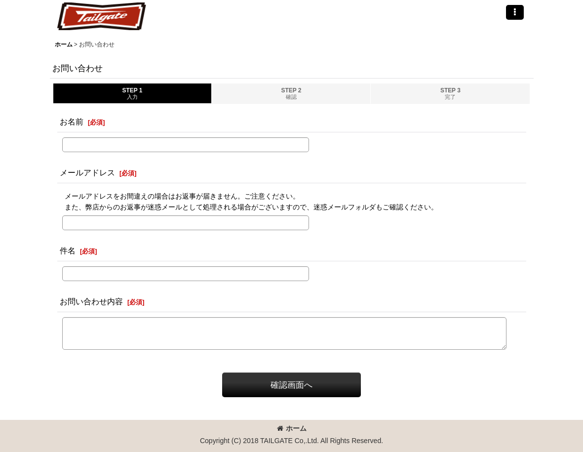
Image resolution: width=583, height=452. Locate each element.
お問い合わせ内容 (91, 301)
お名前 (71, 121)
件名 (68, 250)
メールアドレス (87, 172)
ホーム (292, 428)
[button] (515, 12)
